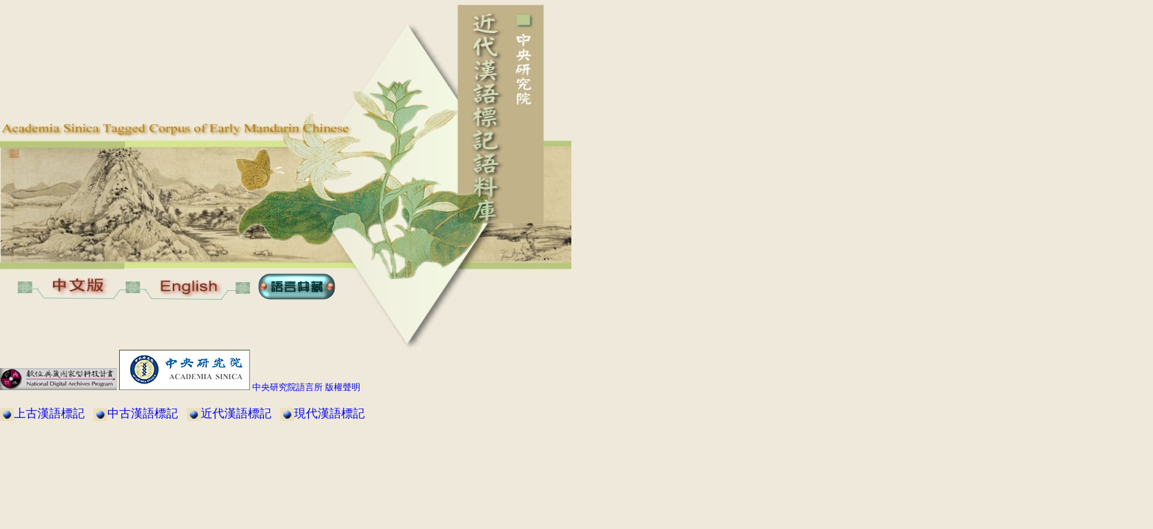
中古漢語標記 (142, 413)
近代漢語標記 (236, 413)
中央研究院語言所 (287, 387)
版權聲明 (342, 387)
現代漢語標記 (329, 413)
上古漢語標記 (49, 413)
